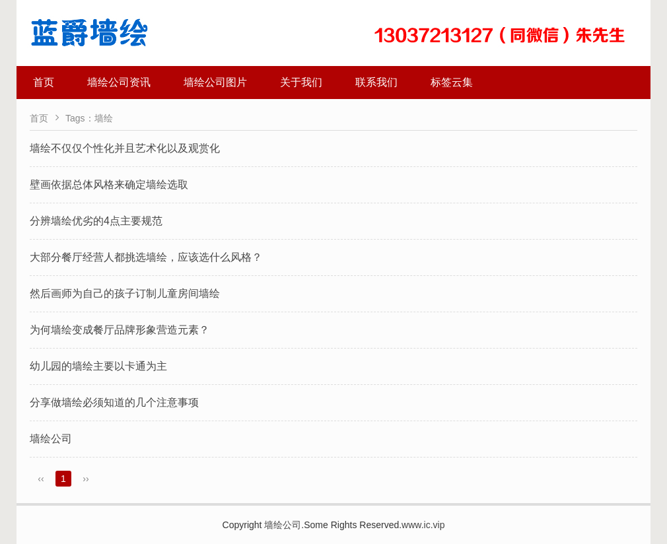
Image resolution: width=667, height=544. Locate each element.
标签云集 (452, 82)
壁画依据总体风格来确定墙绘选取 (109, 184)
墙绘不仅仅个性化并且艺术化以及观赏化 (125, 148)
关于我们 (301, 82)
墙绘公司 (51, 438)
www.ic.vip (423, 525)
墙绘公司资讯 (119, 82)
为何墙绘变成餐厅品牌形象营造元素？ (119, 329)
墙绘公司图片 (215, 82)
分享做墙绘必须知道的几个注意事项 (114, 402)
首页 (43, 82)
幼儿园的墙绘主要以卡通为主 (98, 366)
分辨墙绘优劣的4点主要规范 (96, 220)
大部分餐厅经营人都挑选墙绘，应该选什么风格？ (146, 257)
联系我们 (376, 82)
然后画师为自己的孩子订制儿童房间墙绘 (125, 293)
